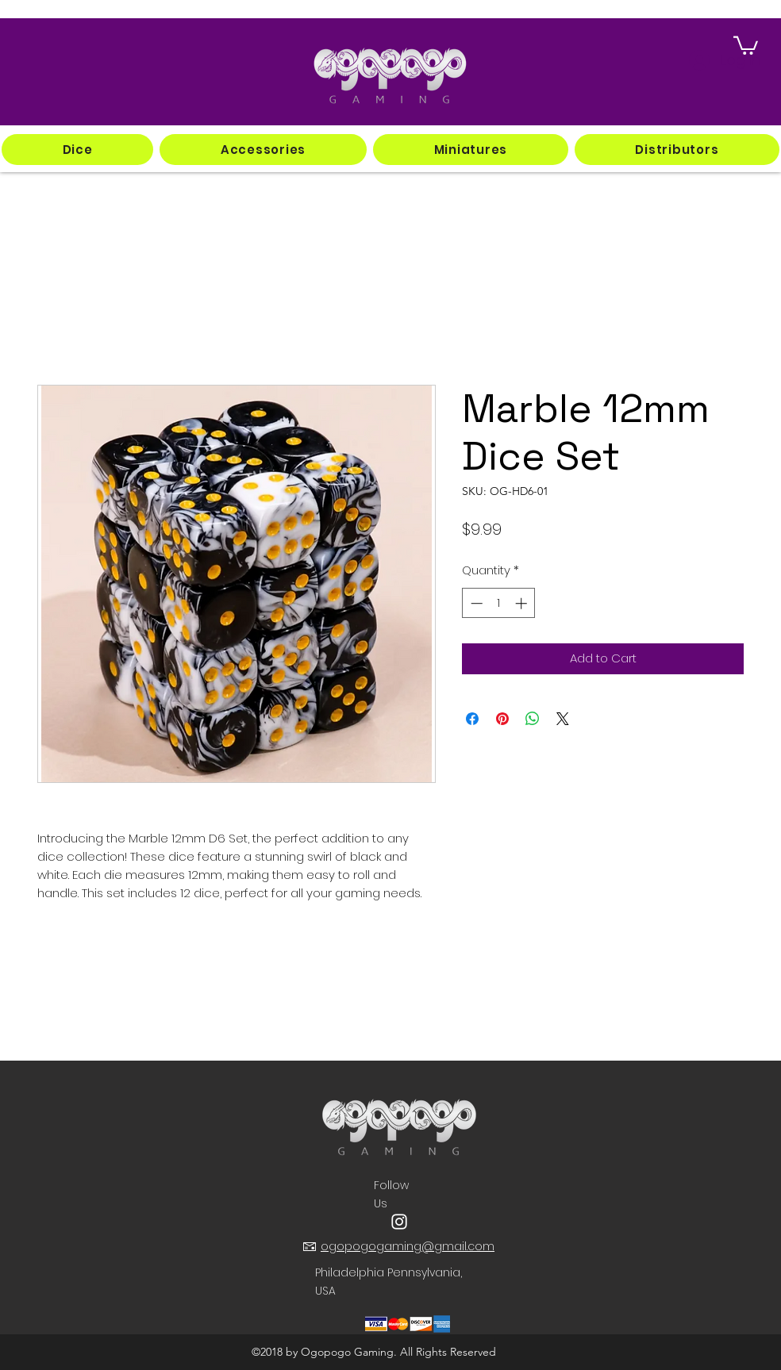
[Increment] (522, 603)
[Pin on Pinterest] (502, 718)
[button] (77, 149)
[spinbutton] (499, 603)
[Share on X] (562, 718)
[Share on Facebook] (472, 718)
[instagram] (399, 1221)
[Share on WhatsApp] (532, 718)
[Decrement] (475, 603)
